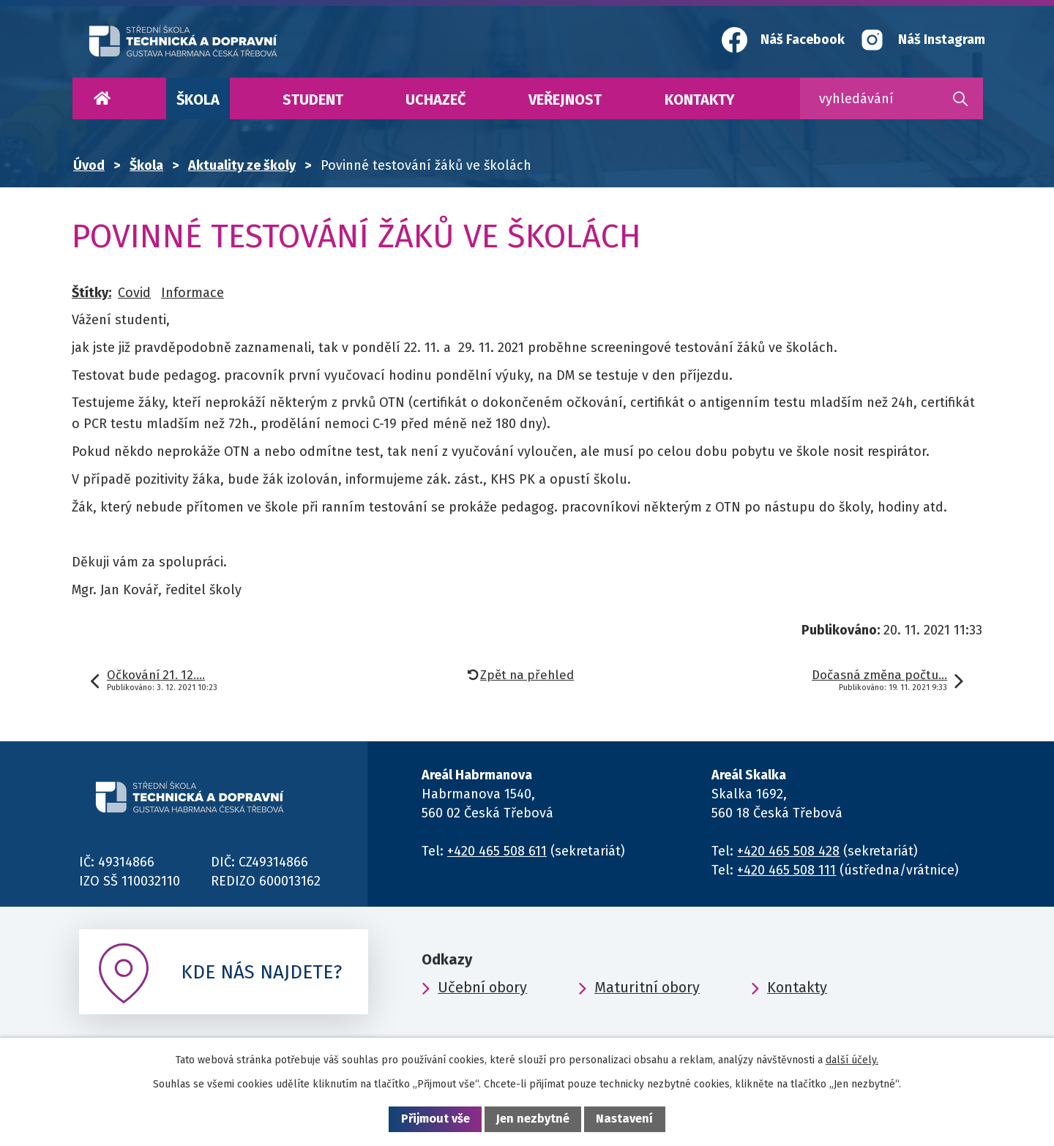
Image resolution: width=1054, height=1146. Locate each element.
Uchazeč (435, 99)
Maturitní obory (647, 987)
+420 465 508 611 (497, 851)
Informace (192, 293)
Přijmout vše (435, 1119)
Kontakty (700, 99)
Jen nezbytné (532, 1119)
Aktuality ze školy (242, 165)
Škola (198, 99)
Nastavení (624, 1119)
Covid (134, 293)
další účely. (852, 1060)
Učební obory (482, 987)
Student (313, 99)
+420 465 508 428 (788, 851)
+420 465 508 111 (786, 870)
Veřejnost (565, 99)
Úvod (102, 98)
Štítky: (91, 293)
